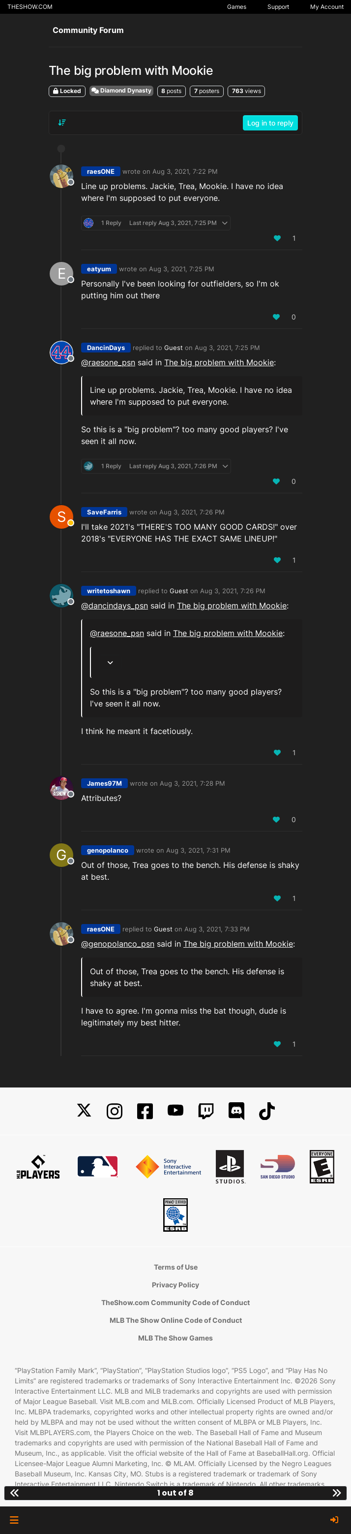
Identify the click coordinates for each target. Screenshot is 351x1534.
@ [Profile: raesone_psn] (108, 362)
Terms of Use (176, 1267)
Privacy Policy (175, 1284)
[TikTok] (267, 1111)
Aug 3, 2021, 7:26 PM (192, 512)
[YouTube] (175, 1111)
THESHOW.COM (30, 6)
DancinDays (106, 348)
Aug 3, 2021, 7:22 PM (185, 171)
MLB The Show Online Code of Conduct (176, 1320)
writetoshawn (108, 591)
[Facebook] (145, 1111)
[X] (84, 1111)
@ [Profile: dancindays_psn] (114, 605)
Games (236, 6)
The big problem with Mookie (219, 362)
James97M (104, 783)
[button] (14, 1520)
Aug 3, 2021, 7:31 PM (198, 850)
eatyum (99, 269)
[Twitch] (206, 1111)
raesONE (101, 171)
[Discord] (236, 1111)
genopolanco (107, 850)
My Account (327, 6)
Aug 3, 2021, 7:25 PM (181, 269)
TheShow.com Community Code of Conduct (175, 1302)
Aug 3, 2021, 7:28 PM (192, 783)
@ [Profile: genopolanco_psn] (117, 944)
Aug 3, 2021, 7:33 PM (217, 929)
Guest (173, 348)
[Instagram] (114, 1111)
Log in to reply (270, 123)
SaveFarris (104, 512)
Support (278, 6)
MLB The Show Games (175, 1338)
